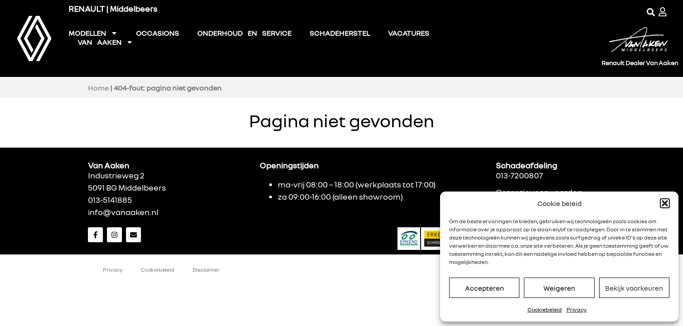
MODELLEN (93, 33)
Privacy (577, 309)
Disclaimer (206, 269)
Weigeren (559, 288)
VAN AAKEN (105, 42)
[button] (664, 203)
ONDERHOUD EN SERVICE (244, 33)
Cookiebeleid (545, 309)
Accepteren (484, 288)
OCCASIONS (157, 33)
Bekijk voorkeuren (634, 288)
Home (98, 87)
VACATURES (408, 33)
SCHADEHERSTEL (340, 33)
